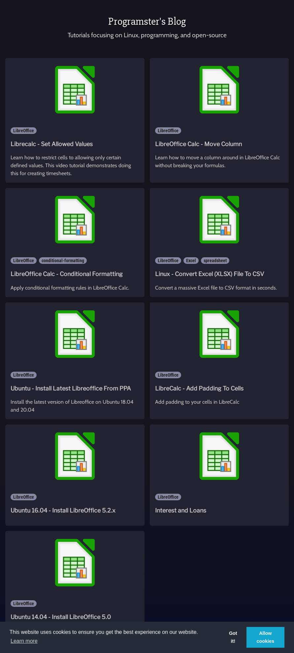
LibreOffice (23, 130)
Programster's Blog (147, 21)
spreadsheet (215, 260)
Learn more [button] (24, 641)
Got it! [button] (233, 637)
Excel (191, 260)
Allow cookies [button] (266, 637)
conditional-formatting (63, 260)
